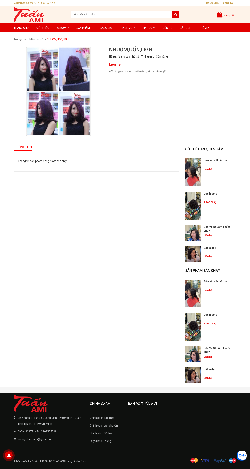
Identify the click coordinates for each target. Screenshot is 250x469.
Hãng (112, 56)
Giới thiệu (42, 27)
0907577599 (48, 3)
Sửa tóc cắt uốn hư (215, 160)
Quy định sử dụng (100, 441)
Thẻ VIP (205, 27)
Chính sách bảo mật (102, 417)
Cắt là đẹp (210, 247)
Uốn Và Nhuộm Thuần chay (217, 228)
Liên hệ (167, 27)
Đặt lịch (185, 27)
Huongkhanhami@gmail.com (35, 439)
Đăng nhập (213, 3)
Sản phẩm (84, 27)
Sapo (83, 461)
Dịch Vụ (128, 27)
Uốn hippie (210, 193)
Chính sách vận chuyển (104, 425)
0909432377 (32, 3)
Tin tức (148, 27)
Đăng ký (228, 3)
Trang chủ (21, 27)
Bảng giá (107, 27)
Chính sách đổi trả (101, 433)
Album (63, 27)
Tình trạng (147, 56)
